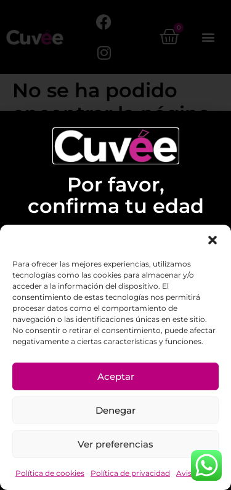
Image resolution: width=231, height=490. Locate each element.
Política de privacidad (130, 473)
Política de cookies (49, 473)
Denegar (115, 410)
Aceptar (115, 376)
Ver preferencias (115, 444)
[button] (212, 240)
